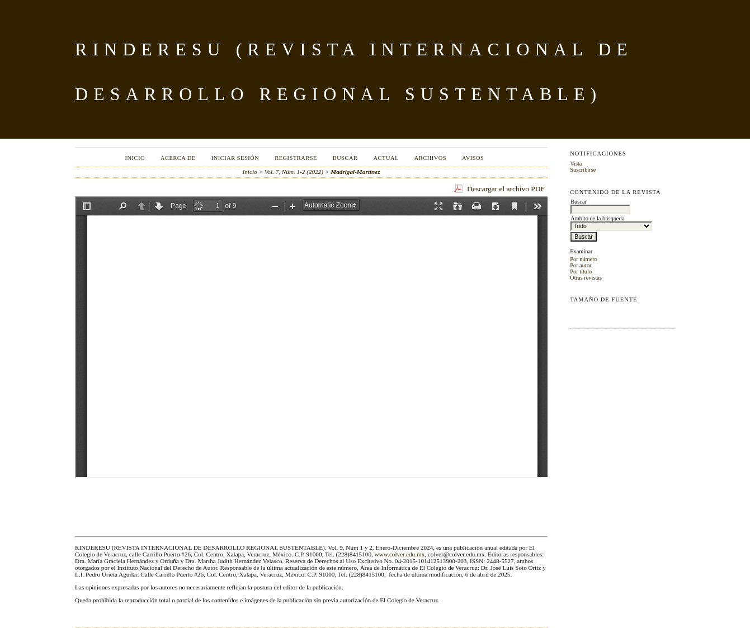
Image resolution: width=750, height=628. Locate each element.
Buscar (345, 158)
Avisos (473, 158)
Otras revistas (586, 278)
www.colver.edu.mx (400, 554)
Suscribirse (583, 170)
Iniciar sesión (235, 158)
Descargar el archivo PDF (506, 189)
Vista (576, 163)
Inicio (135, 158)
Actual (386, 158)
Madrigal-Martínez (355, 171)
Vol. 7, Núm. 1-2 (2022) (294, 171)
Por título (581, 271)
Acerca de (178, 158)
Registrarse (296, 158)
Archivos (430, 158)
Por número (583, 259)
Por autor (580, 265)
